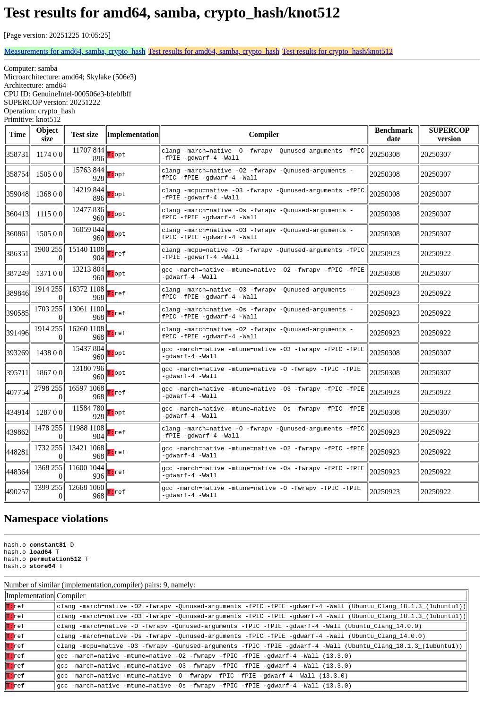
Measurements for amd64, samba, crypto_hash (75, 51)
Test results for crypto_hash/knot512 (337, 51)
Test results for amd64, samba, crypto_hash (213, 51)
